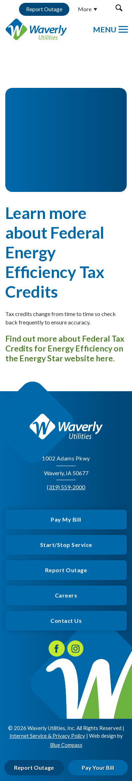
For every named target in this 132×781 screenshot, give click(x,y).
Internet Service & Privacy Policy (47, 735)
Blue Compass (66, 744)
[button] (119, 8)
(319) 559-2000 (66, 487)
